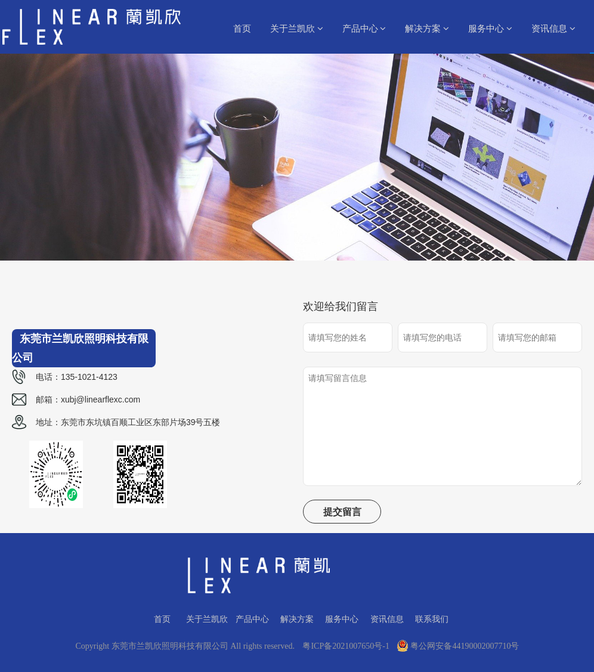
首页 (242, 28)
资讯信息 (553, 28)
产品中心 (364, 28)
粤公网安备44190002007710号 (458, 646)
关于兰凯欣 (296, 28)
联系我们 (431, 619)
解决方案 (427, 28)
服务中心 (490, 28)
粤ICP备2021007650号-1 (345, 646)
